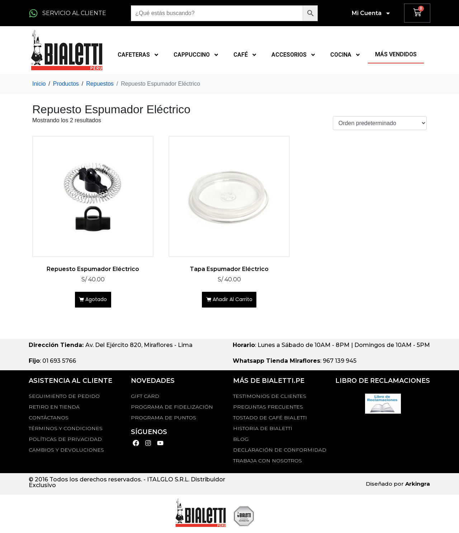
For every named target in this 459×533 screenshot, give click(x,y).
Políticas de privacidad (65, 441)
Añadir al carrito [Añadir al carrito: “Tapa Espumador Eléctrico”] (233, 301)
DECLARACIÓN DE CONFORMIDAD (279, 452)
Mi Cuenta (371, 13)
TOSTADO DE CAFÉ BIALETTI (270, 420)
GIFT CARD (145, 398)
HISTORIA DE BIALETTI (262, 431)
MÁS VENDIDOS (396, 54)
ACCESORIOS (293, 54)
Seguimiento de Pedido (64, 398)
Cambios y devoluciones (66, 452)
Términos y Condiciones (66, 431)
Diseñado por (398, 486)
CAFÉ (245, 54)
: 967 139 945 (294, 363)
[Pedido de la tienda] (380, 123)
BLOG (241, 441)
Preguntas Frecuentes (268, 409)
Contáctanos (48, 420)
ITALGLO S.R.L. (168, 482)
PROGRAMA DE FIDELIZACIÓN (172, 409)
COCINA (345, 54)
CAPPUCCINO (196, 54)
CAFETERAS (138, 54)
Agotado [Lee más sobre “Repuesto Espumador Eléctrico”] (97, 301)
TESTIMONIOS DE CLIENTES (269, 398)
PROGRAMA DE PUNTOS (163, 420)
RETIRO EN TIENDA (54, 409)
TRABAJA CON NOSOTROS (267, 463)
